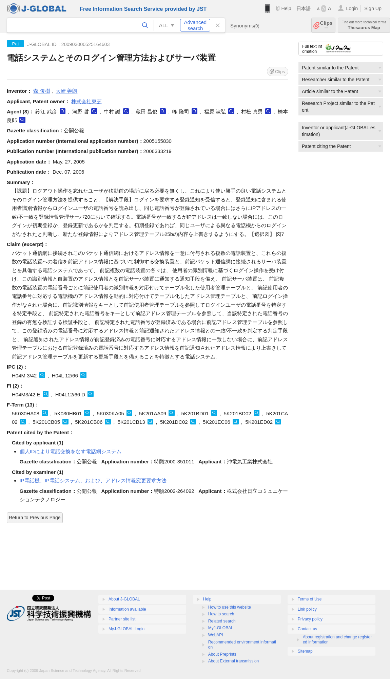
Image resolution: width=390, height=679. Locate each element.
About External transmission (233, 661)
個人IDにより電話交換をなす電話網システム (70, 451)
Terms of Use (310, 599)
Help (286, 8)
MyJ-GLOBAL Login (126, 629)
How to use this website (229, 607)
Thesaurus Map (364, 25)
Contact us (307, 629)
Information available (127, 609)
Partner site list (122, 619)
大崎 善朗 (66, 91)
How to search (221, 614)
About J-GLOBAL (124, 599)
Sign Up (373, 8)
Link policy (307, 609)
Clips (326, 25)
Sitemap (305, 651)
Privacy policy (310, 619)
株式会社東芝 (86, 101)
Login (352, 8)
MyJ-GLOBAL (220, 628)
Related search (222, 621)
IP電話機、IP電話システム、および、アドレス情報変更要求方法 (93, 480)
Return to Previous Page (35, 517)
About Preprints (222, 654)
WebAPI (215, 635)
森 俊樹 (41, 91)
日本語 (303, 8)
